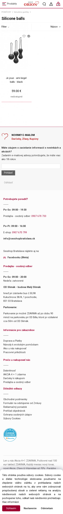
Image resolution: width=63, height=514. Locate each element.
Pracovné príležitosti (14, 352)
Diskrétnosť (9, 370)
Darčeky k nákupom (14, 378)
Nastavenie (30, 508)
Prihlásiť (8, 172)
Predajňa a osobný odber (17, 382)
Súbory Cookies (11, 418)
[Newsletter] (31, 166)
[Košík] (60, 5)
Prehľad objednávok (14, 410)
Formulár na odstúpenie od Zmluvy (22, 403)
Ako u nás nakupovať (14, 348)
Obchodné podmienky (15, 399)
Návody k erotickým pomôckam (20, 344)
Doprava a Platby (12, 340)
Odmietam (47, 508)
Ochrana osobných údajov (17, 414)
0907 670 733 (38, 216)
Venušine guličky (21, 12)
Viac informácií (10, 502)
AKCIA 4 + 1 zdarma (14, 374)
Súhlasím (11, 508)
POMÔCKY (6, 12)
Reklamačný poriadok (15, 407)
